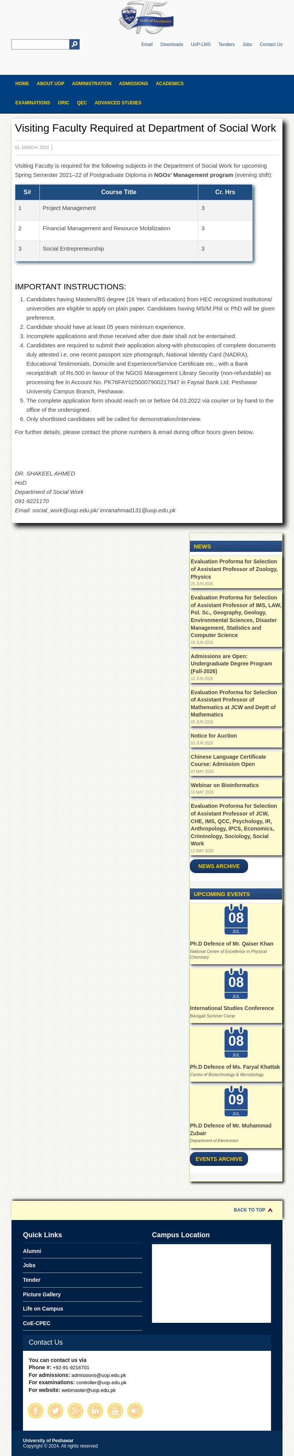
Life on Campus (43, 1309)
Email (147, 44)
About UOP (50, 83)
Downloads (171, 44)
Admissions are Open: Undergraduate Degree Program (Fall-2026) (231, 663)
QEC (82, 103)
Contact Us (271, 44)
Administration (91, 83)
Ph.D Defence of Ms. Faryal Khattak (235, 1067)
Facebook (35, 1411)
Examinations (32, 103)
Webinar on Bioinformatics (225, 785)
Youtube (115, 1411)
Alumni (32, 1251)
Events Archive (219, 1159)
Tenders (227, 44)
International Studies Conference (232, 1008)
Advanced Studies (118, 103)
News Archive (219, 866)
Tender (32, 1280)
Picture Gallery (42, 1294)
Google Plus (75, 1411)
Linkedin (95, 1411)
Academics (170, 83)
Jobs (247, 44)
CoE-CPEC (37, 1323)
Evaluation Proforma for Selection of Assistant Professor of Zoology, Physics (234, 568)
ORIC (63, 103)
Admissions (133, 83)
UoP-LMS (201, 44)
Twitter (55, 1411)
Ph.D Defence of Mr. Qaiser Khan (231, 944)
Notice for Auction (214, 736)
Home (22, 83)
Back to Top (249, 1210)
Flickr (135, 1411)
